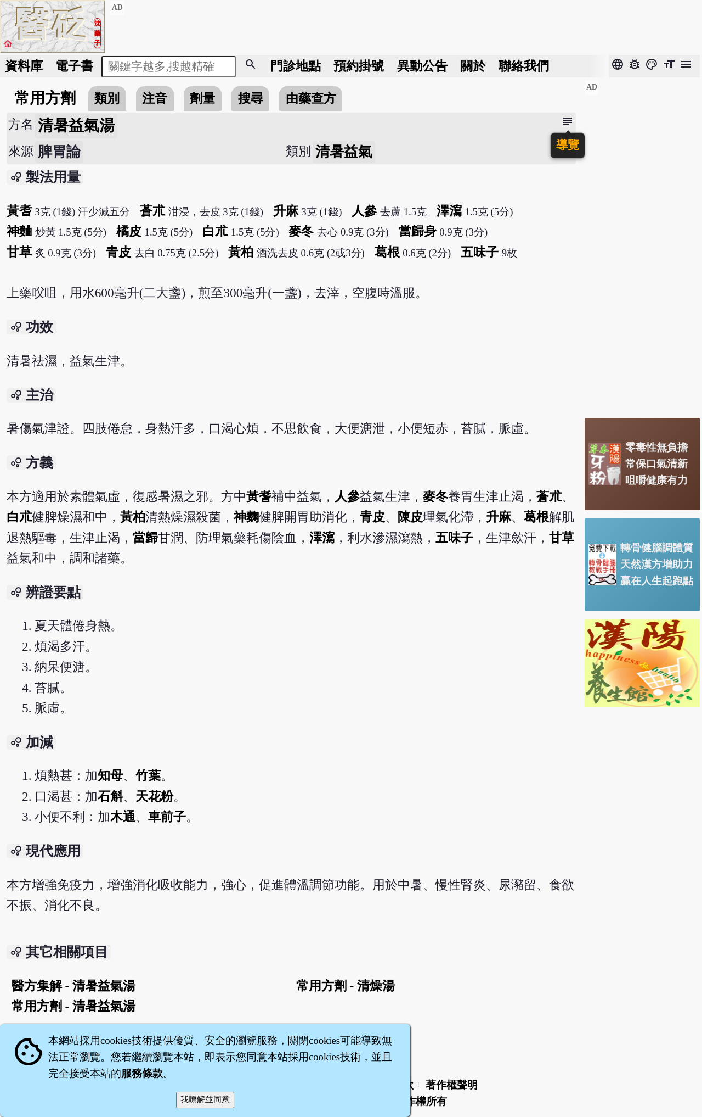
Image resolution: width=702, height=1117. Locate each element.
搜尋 (250, 98)
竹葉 (148, 775)
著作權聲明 (452, 1085)
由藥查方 (311, 98)
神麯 (19, 231)
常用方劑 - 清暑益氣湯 (73, 1006)
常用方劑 (45, 98)
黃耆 (19, 211)
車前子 (167, 816)
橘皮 (128, 231)
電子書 (74, 66)
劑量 (202, 98)
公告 (422, 66)
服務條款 (142, 1073)
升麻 (285, 211)
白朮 (215, 231)
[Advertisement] (642, 244)
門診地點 (295, 66)
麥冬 (301, 231)
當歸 (145, 537)
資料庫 (24, 66)
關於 (472, 66)
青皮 (118, 252)
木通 (122, 816)
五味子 (480, 252)
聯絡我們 (524, 66)
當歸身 (418, 231)
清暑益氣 (343, 152)
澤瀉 (449, 211)
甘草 (19, 252)
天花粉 (154, 796)
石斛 (110, 796)
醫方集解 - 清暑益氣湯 (73, 986)
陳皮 (410, 517)
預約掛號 (358, 66)
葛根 (387, 252)
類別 (107, 98)
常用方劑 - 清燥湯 (345, 986)
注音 (154, 98)
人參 (364, 211)
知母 (110, 775)
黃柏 (240, 252)
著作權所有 (421, 1101)
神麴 (246, 517)
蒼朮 (152, 211)
